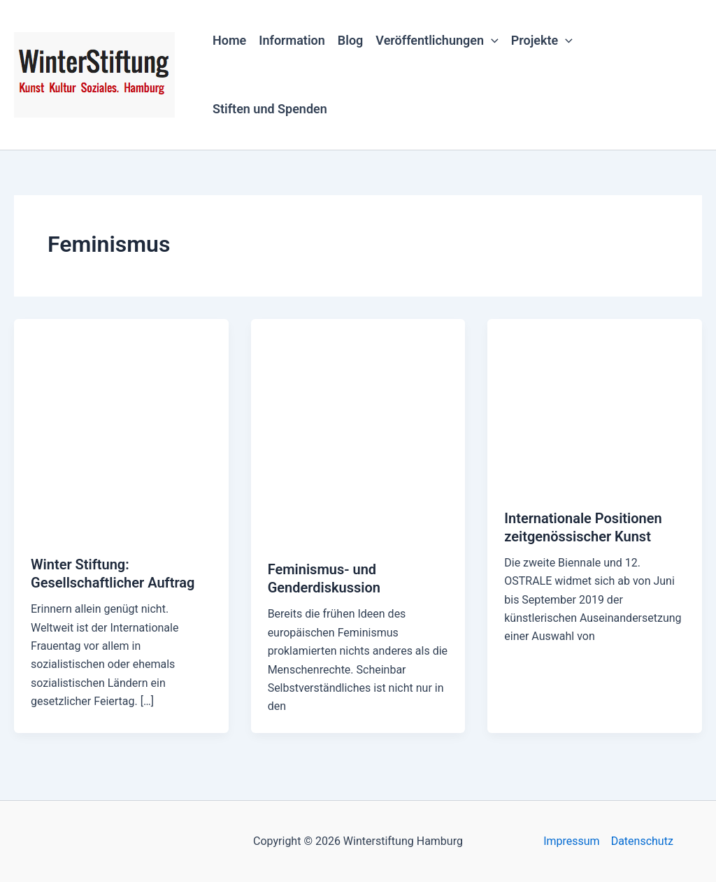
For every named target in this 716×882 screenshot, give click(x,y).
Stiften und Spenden (270, 108)
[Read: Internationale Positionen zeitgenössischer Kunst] (594, 404)
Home (229, 40)
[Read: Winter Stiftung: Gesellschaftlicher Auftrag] (121, 427)
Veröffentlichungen (436, 41)
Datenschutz (642, 841)
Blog (351, 40)
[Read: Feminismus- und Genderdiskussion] (358, 430)
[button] (491, 41)
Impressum (571, 841)
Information (292, 40)
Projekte (542, 41)
